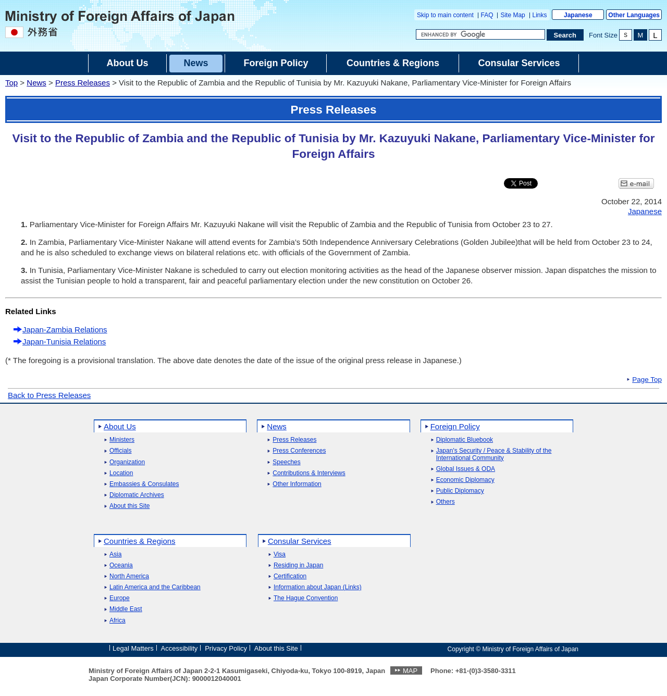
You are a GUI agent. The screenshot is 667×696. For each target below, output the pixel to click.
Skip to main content (445, 15)
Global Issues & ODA (465, 469)
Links (540, 15)
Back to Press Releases (49, 395)
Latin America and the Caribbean (155, 587)
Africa (117, 620)
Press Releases (82, 82)
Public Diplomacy (460, 491)
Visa (280, 554)
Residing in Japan (298, 565)
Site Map (512, 15)
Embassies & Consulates (144, 484)
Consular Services (299, 541)
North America (129, 576)
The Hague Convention (306, 598)
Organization (127, 462)
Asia (115, 554)
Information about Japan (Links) (318, 587)
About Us (120, 426)
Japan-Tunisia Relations (64, 341)
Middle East (125, 609)
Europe (119, 598)
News (36, 82)
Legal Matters (133, 648)
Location (121, 473)
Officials (120, 451)
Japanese (578, 15)
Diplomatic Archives (136, 495)
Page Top (647, 379)
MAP (410, 671)
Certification (290, 576)
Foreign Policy (455, 426)
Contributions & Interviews (309, 473)
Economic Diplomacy (465, 480)
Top (11, 82)
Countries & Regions (140, 541)
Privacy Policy (226, 648)
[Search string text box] (480, 34)
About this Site (129, 506)
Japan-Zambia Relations (64, 329)
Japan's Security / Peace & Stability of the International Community (494, 454)
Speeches (286, 462)
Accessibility (179, 648)
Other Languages (634, 15)
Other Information (297, 484)
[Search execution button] (565, 35)
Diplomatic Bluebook (464, 440)
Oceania (121, 565)
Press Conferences (299, 451)
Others (445, 502)
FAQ (487, 15)
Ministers (121, 440)
